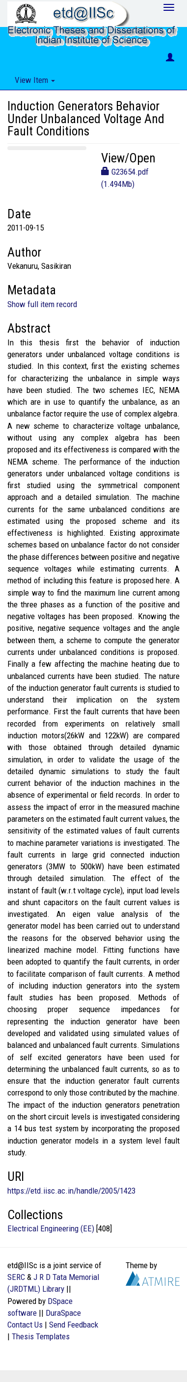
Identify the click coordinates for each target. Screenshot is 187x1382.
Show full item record (42, 304)
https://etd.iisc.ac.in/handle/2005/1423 (71, 1191)
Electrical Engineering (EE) (50, 1228)
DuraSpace (63, 1313)
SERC (16, 1277)
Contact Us (25, 1325)
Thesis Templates (41, 1336)
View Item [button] (35, 80)
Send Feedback (73, 1325)
